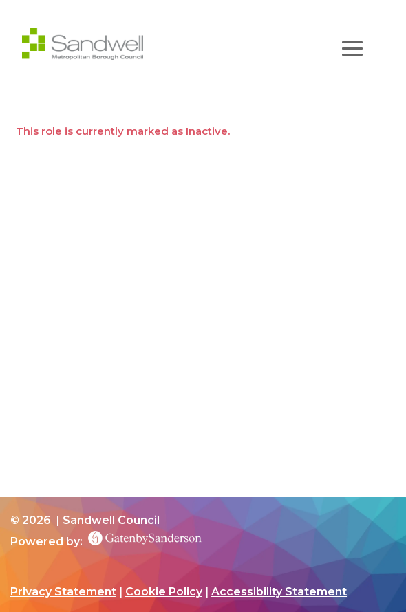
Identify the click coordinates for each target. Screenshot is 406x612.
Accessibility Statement (279, 591)
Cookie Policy (163, 591)
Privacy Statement (63, 591)
